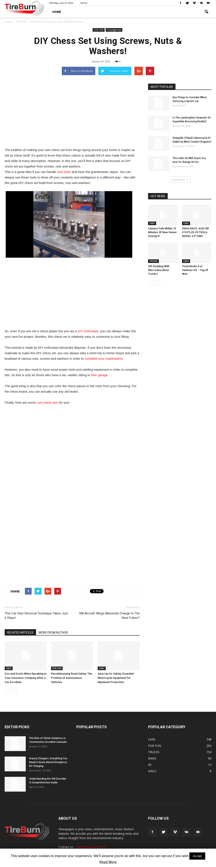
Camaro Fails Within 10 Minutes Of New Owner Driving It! (162, 232)
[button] (206, 12)
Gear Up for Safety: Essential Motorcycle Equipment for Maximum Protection (116, 678)
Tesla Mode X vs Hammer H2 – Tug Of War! (195, 270)
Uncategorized (114, 29)
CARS (8, 668)
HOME (56, 12)
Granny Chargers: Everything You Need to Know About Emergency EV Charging (48, 762)
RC (150, 765)
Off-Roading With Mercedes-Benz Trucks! (158, 270)
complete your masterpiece (104, 358)
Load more (180, 179)
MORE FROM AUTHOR (53, 632)
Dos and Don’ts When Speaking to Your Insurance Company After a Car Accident (26, 678)
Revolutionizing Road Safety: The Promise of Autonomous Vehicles (71, 678)
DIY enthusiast (88, 331)
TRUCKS (153, 261)
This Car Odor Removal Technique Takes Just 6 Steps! (36, 615)
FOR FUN (98, 29)
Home (83, 2)
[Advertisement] (72, 113)
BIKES (152, 758)
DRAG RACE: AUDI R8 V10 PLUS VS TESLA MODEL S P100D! (195, 232)
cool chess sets (47, 402)
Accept (197, 856)
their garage (99, 375)
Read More (108, 862)
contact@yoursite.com (90, 847)
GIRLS (152, 771)
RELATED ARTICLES (20, 632)
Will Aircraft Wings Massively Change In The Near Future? (109, 615)
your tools (64, 172)
